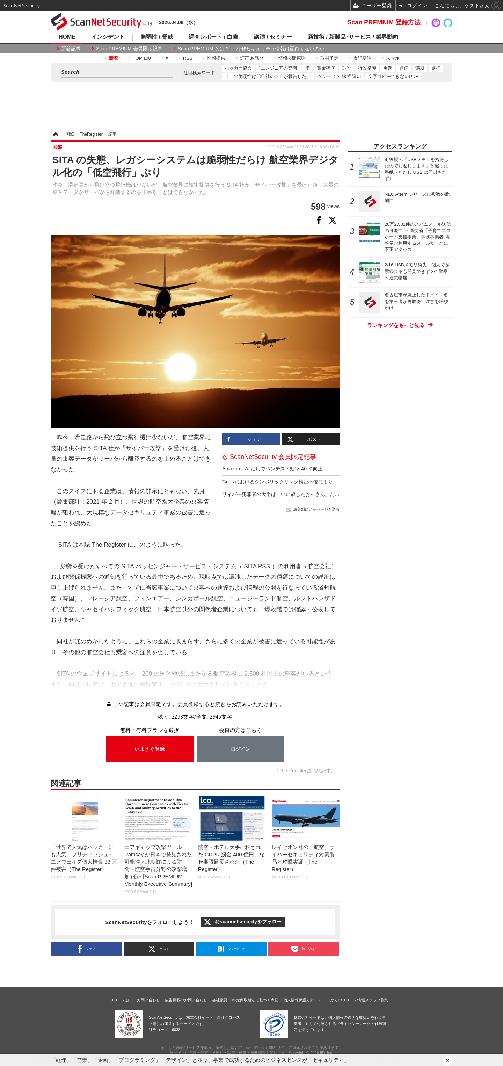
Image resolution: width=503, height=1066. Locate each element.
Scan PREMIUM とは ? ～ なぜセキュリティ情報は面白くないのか (251, 48)
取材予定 (329, 58)
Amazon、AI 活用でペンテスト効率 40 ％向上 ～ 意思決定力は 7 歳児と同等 (305, 468)
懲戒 (419, 68)
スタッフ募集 (376, 1000)
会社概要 (219, 1000)
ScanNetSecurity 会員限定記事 (273, 456)
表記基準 (362, 58)
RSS (187, 58)
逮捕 (435, 68)
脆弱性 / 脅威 (156, 37)
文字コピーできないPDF (393, 76)
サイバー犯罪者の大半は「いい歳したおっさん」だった (283, 494)
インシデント (108, 37)
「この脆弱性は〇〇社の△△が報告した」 (268, 76)
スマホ (393, 58)
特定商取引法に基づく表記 (255, 1000)
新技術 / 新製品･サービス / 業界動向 (353, 37)
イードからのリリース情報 (342, 1000)
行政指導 (367, 68)
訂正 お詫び (252, 58)
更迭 (387, 68)
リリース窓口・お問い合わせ (135, 1000)
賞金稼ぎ (326, 68)
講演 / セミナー (273, 37)
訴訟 (346, 68)
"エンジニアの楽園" (278, 68)
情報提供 (216, 58)
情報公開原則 (292, 58)
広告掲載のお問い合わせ (186, 1000)
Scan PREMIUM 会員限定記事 (129, 48)
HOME (67, 37)
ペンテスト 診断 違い (339, 76)
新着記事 (71, 48)
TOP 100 (142, 58)
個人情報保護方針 (298, 1000)
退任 (403, 68)
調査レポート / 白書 (213, 37)
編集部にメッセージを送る (316, 509)
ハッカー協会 (238, 68)
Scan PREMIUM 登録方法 (384, 22)
